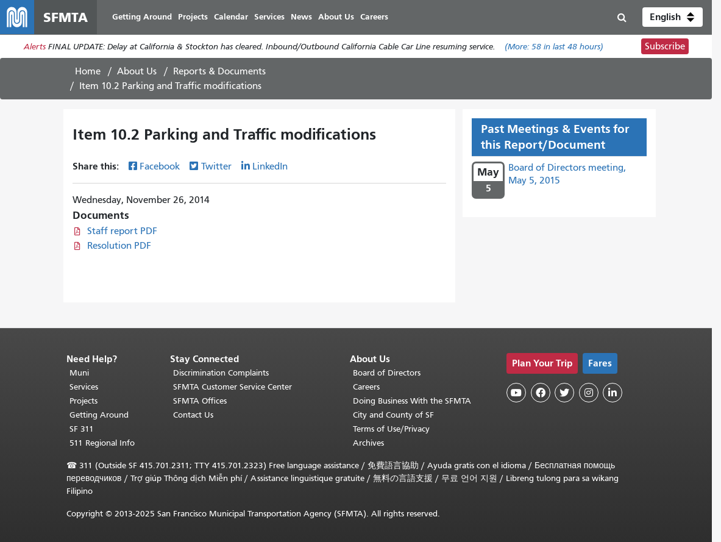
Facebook (160, 166)
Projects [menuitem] (193, 17)
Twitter (216, 166)
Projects (83, 401)
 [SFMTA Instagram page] (588, 393)
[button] (672, 17)
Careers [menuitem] (374, 17)
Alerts (35, 46)
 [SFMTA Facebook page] (540, 393)
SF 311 (81, 429)
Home (88, 71)
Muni (79, 373)
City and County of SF (393, 415)
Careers (366, 387)
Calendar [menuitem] (231, 17)
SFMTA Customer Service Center (232, 387)
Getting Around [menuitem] (142, 17)
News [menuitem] (301, 17)
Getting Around (99, 415)
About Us (137, 71)
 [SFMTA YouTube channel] (516, 393)
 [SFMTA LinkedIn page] (612, 393)
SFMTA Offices (200, 401)
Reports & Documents (219, 71)
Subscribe (665, 46)
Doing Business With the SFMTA (412, 401)
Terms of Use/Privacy (391, 429)
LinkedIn (270, 166)
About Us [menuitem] (336, 17)
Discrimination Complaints (221, 373)
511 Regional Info (102, 443)
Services (83, 387)
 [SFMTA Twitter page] (564, 393)
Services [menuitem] (269, 17)
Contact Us (193, 415)
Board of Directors (387, 373)
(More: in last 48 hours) (554, 46)
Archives (368, 443)
